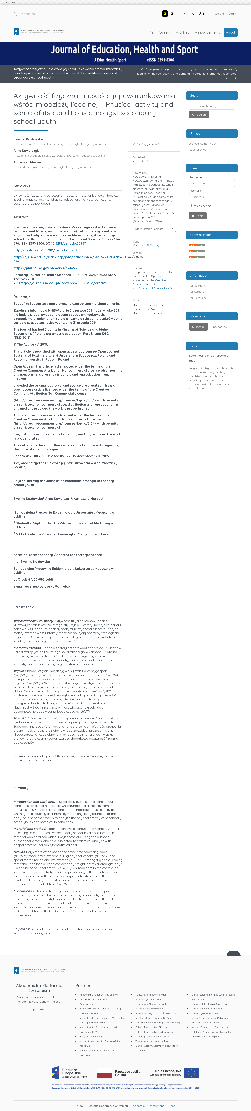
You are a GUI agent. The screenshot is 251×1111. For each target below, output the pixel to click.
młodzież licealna (200, 376)
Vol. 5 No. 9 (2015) (146, 245)
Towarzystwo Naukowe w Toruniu (153, 1041)
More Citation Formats (149, 229)
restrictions (208, 384)
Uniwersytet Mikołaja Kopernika (209, 1003)
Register (219, 13)
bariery (220, 372)
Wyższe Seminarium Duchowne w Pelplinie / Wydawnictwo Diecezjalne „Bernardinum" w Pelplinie (211, 1032)
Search (201, 114)
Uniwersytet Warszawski (205, 1013)
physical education (213, 380)
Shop (172, 1106)
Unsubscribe (219, 326)
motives (194, 384)
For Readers (197, 285)
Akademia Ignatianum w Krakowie (99, 994)
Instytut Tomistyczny (91, 1036)
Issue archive (197, 149)
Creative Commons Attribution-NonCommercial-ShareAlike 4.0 (152, 284)
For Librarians (197, 297)
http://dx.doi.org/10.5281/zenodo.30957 (45, 250)
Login (232, 13)
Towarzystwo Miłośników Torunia (153, 1036)
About (230, 32)
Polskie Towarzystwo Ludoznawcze (154, 1031)
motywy (208, 372)
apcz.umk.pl (39, 1009)
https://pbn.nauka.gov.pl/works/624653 (45, 268)
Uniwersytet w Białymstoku (207, 1008)
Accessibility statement (148, 1106)
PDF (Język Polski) (147, 144)
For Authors (196, 291)
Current (164, 32)
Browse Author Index (202, 143)
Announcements (207, 32)
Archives (182, 32)
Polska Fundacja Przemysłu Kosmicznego (158, 1022)
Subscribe (198, 326)
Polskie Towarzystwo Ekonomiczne (154, 1027)
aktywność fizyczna (202, 368)
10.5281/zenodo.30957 (68, 243)
